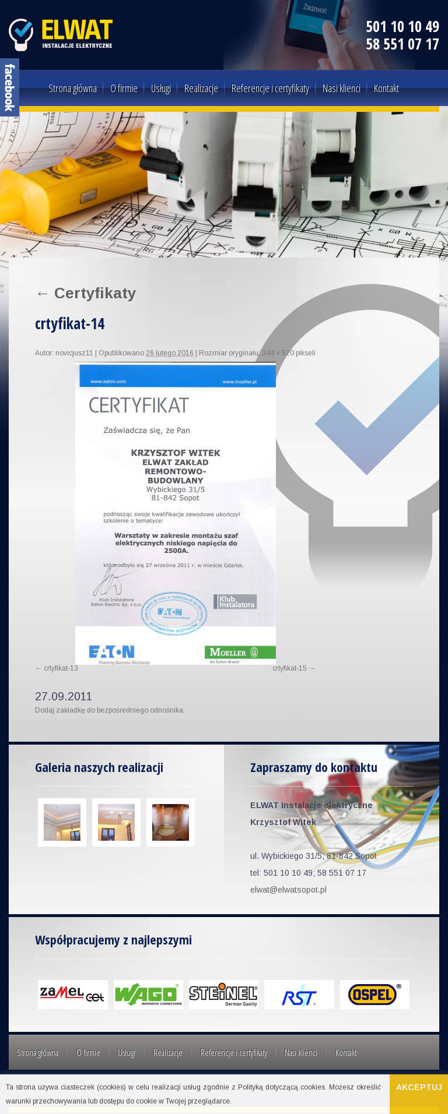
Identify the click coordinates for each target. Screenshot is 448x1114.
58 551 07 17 (402, 43)
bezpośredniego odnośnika (140, 710)
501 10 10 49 (402, 26)
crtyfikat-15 (289, 668)
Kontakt (386, 88)
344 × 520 (278, 353)
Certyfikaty (85, 293)
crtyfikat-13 (61, 668)
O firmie (124, 88)
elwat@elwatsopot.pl (288, 889)
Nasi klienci (341, 88)
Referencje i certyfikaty (270, 88)
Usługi (161, 88)
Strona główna (72, 88)
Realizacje (201, 88)
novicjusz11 (74, 353)
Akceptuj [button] (419, 1087)
